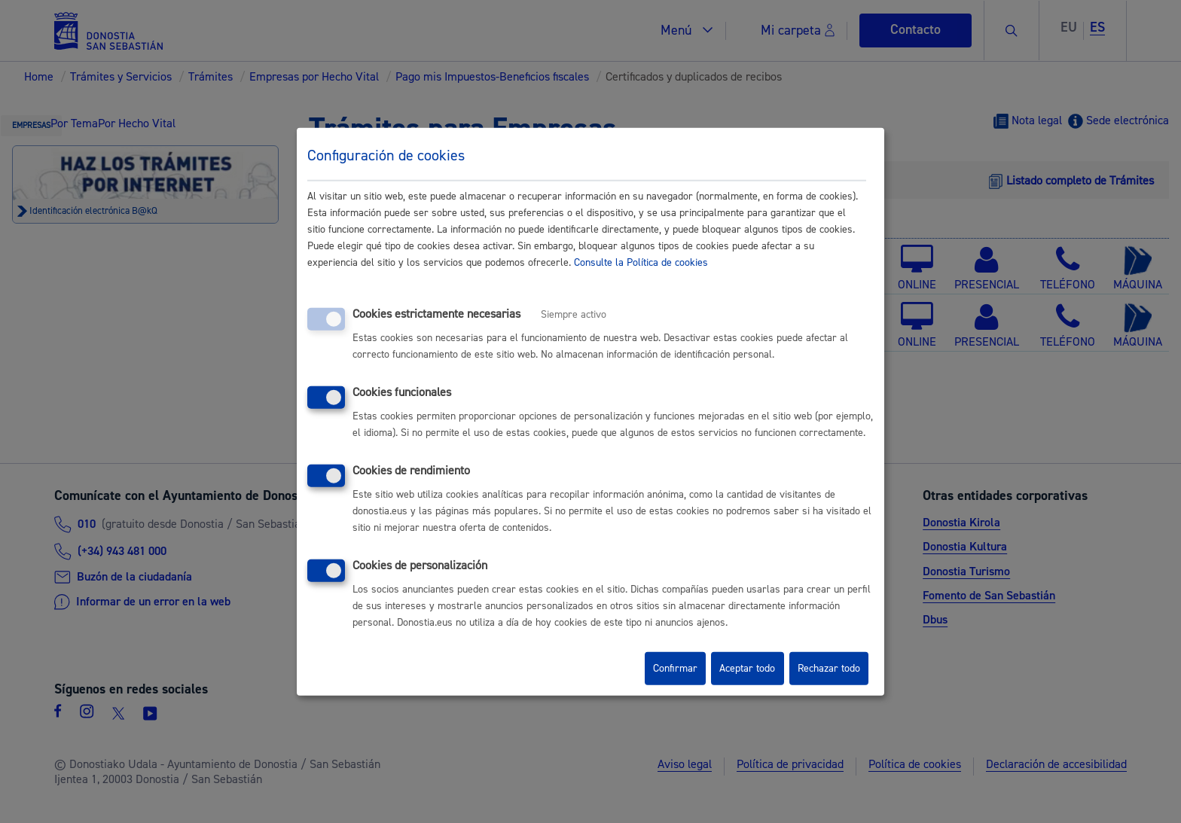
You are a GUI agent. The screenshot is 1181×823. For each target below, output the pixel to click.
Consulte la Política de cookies (641, 263)
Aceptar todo (747, 668)
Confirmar (675, 668)
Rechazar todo (829, 668)
